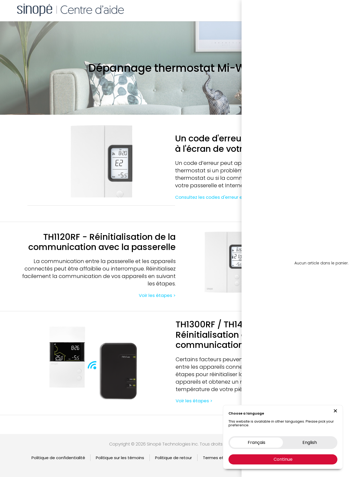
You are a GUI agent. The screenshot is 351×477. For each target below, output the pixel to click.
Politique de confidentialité (58, 457)
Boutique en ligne (264, 9)
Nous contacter (304, 9)
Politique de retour (173, 457)
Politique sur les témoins (120, 457)
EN (337, 9)
